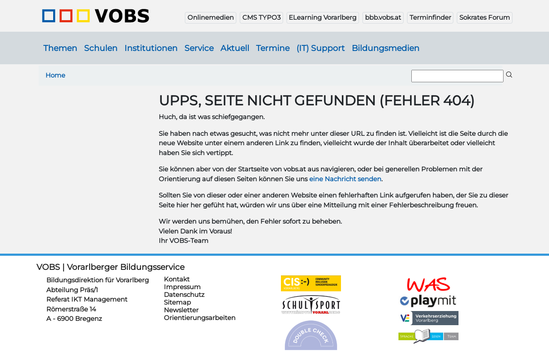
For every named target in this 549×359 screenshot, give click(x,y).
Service (199, 48)
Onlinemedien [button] (210, 17)
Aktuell (234, 48)
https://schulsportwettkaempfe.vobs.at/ (311, 305)
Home (55, 75)
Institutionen (151, 48)
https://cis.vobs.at (311, 283)
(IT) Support (320, 48)
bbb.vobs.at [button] (383, 17)
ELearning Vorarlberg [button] (322, 17)
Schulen (101, 48)
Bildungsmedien (385, 48)
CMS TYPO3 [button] (261, 17)
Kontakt (177, 279)
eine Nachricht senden (345, 179)
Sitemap (177, 302)
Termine (273, 48)
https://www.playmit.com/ (428, 300)
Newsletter (181, 310)
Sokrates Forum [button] (484, 17)
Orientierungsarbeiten (199, 318)
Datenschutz (184, 294)
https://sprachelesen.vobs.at (428, 336)
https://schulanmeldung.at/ (428, 284)
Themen (60, 48)
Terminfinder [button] (430, 17)
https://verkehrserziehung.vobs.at (428, 318)
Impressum (182, 287)
